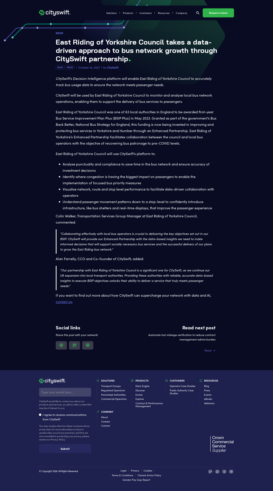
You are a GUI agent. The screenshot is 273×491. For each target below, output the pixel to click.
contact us (64, 301)
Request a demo (218, 12)
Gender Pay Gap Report (136, 479)
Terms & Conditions (122, 475)
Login (123, 470)
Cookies (147, 470)
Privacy (135, 470)
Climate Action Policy (149, 475)
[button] (112, 13)
